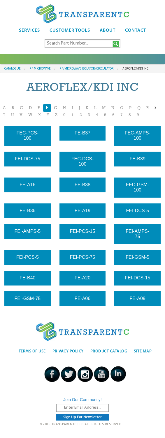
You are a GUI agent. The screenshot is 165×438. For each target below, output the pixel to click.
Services (29, 30)
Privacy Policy (68, 351)
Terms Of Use (32, 351)
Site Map (143, 351)
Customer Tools (70, 30)
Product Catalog (108, 351)
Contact (135, 30)
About (107, 30)
